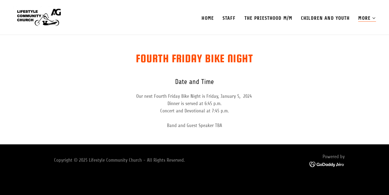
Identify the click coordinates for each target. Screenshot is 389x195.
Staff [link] (229, 18)
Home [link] (208, 18)
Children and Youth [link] (325, 18)
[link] (38, 17)
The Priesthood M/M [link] (268, 18)
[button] (367, 18)
